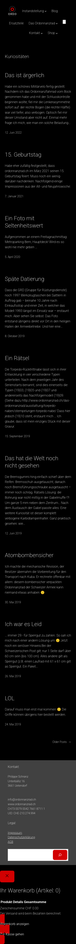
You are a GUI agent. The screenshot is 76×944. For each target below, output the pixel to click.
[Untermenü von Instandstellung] (46, 11)
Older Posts (61, 742)
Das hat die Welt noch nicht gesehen (31, 462)
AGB (10, 841)
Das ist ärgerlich (24, 75)
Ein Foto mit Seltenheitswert (24, 222)
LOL (9, 698)
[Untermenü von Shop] (57, 33)
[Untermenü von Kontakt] (42, 33)
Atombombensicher (29, 555)
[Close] (7, 876)
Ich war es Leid (23, 624)
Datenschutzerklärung (21, 837)
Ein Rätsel (17, 358)
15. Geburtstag (23, 154)
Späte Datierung (24, 279)
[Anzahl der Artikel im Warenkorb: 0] (64, 22)
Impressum (15, 832)
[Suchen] (60, 855)
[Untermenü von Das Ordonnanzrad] (57, 23)
